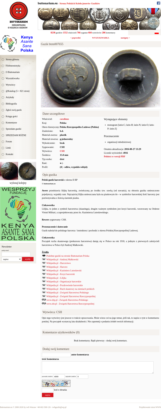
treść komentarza (50, 359)
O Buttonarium (13, 72)
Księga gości (12, 116)
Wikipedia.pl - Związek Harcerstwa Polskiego (67, 292)
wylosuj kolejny (18, 182)
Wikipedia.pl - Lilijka (56, 278)
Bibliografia (11, 103)
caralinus (64, 119)
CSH (62, 151)
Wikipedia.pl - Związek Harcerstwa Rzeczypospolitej (70, 296)
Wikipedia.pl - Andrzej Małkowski (62, 259)
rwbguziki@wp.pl (59, 407)
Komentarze (11, 122)
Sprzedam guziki (13, 129)
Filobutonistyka (13, 65)
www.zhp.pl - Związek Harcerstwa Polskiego (67, 300)
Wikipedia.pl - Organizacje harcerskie (63, 281)
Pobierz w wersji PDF (114, 156)
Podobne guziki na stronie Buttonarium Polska (67, 256)
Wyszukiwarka (12, 78)
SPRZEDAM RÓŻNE (16, 135)
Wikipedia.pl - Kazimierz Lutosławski (63, 270)
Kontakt (9, 154)
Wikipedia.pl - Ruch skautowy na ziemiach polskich (70, 289)
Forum (9, 141)
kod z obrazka (60, 390)
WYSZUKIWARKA (100, 38)
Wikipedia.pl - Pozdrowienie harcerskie (64, 285)
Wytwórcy (10, 85)
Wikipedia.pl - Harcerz (56, 267)
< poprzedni (75, 38)
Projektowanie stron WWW (150, 407)
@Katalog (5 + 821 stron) (17, 91)
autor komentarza (80, 354)
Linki (8, 148)
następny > (125, 38)
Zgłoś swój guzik (14, 110)
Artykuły (10, 97)
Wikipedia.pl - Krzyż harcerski (60, 274)
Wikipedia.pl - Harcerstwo (58, 263)
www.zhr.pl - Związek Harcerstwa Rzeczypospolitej (70, 304)
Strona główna (12, 59)
